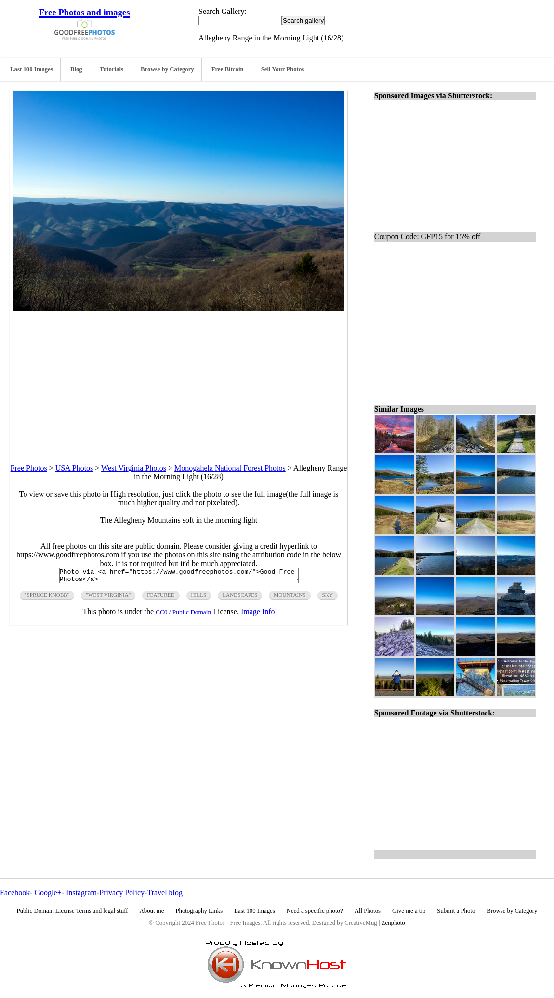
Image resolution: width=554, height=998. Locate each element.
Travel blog (165, 893)
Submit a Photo (456, 910)
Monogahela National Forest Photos (230, 468)
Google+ (48, 893)
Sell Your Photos (282, 69)
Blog (76, 69)
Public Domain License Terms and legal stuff (72, 910)
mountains (289, 598)
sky (327, 598)
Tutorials (111, 69)
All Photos (368, 910)
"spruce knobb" (47, 598)
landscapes (240, 598)
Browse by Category (167, 69)
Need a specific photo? (315, 910)
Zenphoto (393, 922)
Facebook (15, 893)
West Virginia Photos (133, 468)
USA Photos (74, 468)
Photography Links (199, 910)
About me (152, 910)
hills (199, 598)
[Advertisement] (178, 378)
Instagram (81, 893)
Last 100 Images (31, 69)
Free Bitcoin (227, 69)
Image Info (258, 614)
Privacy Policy (122, 893)
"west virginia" (108, 598)
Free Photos (29, 468)
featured (160, 598)
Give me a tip (408, 910)
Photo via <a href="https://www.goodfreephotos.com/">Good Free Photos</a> (179, 577)
